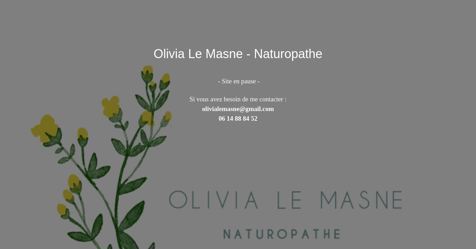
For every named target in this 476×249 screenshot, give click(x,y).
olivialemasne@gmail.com (238, 108)
